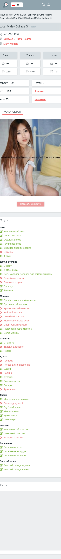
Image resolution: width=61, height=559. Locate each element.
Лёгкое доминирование (17, 364)
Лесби (7, 350)
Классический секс (14, 231)
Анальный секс (12, 235)
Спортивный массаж (15, 324)
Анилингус (9, 419)
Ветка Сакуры (11, 332)
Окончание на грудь (15, 451)
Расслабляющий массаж (18, 328)
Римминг (9, 290)
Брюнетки (40, 99)
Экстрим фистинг (13, 437)
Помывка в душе (13, 282)
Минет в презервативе (16, 399)
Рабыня (8, 372)
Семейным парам (14, 278)
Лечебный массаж (14, 316)
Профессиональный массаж (20, 300)
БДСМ (7, 368)
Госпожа (8, 360)
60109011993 (11, 33)
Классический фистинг (16, 429)
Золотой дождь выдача (17, 465)
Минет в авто (11, 411)
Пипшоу (8, 286)
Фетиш (7, 256)
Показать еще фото (30, 204)
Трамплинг (10, 389)
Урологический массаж (17, 308)
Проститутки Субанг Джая (13, 14)
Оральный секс (12, 239)
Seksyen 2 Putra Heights (40, 14)
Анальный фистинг (14, 433)
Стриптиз (9, 342)
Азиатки (39, 91)
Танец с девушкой (14, 346)
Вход (48, 5)
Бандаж (8, 385)
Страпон (8, 377)
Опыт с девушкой (13, 403)
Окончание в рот (13, 447)
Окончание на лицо (15, 455)
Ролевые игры (12, 381)
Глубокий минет (13, 407)
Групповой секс (12, 243)
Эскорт (8, 265)
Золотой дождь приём (16, 469)
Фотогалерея (12, 112)
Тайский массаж (13, 312)
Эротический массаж (15, 304)
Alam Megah (6, 18)
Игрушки (8, 251)
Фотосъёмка (11, 269)
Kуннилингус (11, 415)
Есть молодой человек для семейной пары (28, 274)
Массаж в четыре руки (16, 320)
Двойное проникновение (17, 247)
